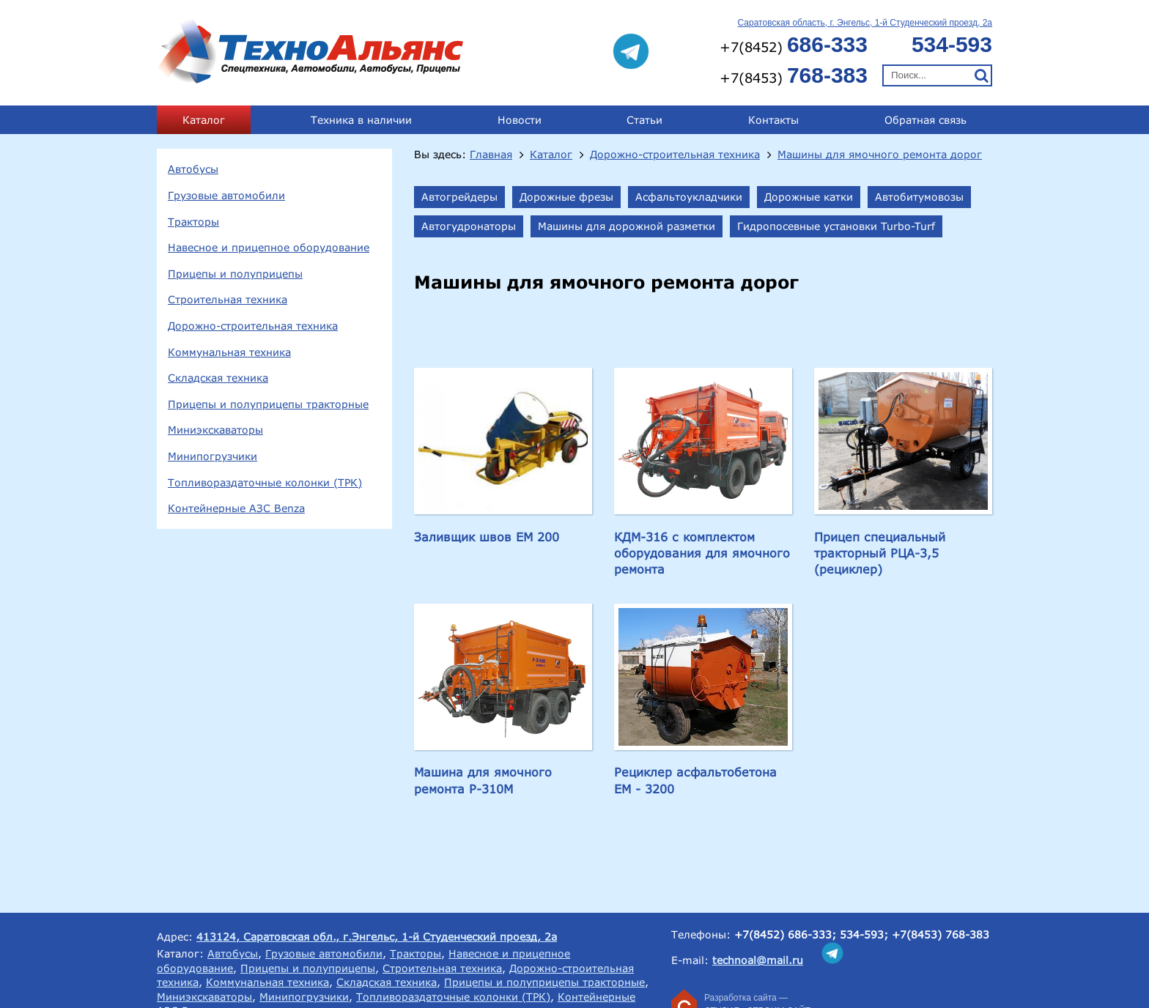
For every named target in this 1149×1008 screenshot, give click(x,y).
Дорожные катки (808, 196)
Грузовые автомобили (226, 195)
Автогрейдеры (459, 196)
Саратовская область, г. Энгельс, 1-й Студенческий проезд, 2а (865, 23)
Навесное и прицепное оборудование (268, 247)
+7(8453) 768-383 (940, 934)
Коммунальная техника (229, 352)
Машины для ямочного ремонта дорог (879, 154)
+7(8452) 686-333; (785, 934)
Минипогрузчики (212, 456)
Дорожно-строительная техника (253, 325)
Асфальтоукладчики (688, 196)
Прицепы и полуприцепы (235, 273)
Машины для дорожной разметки (626, 226)
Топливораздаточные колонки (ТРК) (265, 482)
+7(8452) (794, 44)
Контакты (773, 120)
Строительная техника (227, 299)
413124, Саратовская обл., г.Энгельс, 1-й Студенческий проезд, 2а (376, 936)
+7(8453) (794, 75)
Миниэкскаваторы (215, 429)
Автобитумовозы (919, 196)
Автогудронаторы (468, 226)
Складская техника (218, 377)
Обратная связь (925, 120)
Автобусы (193, 169)
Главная (491, 154)
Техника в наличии (361, 120)
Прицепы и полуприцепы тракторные (268, 404)
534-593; (864, 934)
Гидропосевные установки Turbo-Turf (836, 226)
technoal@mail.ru (757, 960)
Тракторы (193, 221)
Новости (520, 120)
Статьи (644, 120)
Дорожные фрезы (566, 196)
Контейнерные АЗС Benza (236, 508)
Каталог (203, 120)
